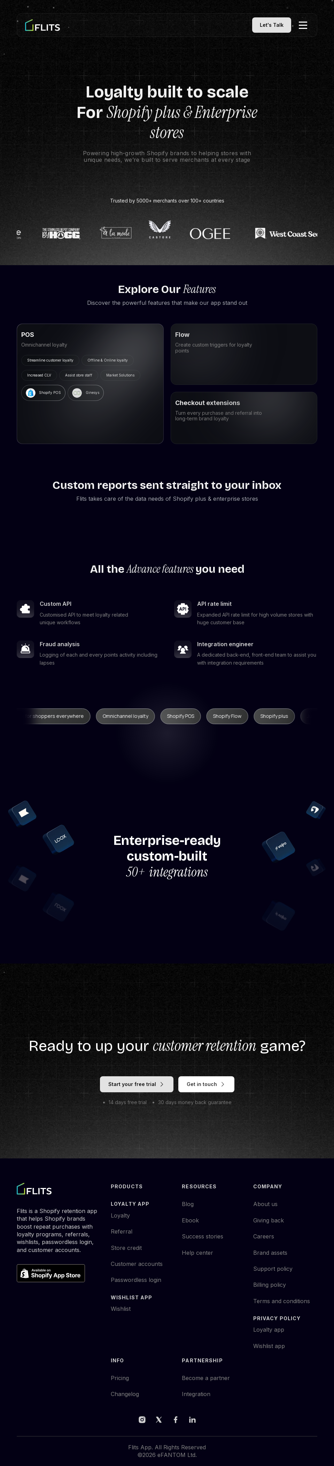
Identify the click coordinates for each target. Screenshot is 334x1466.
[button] (303, 25)
